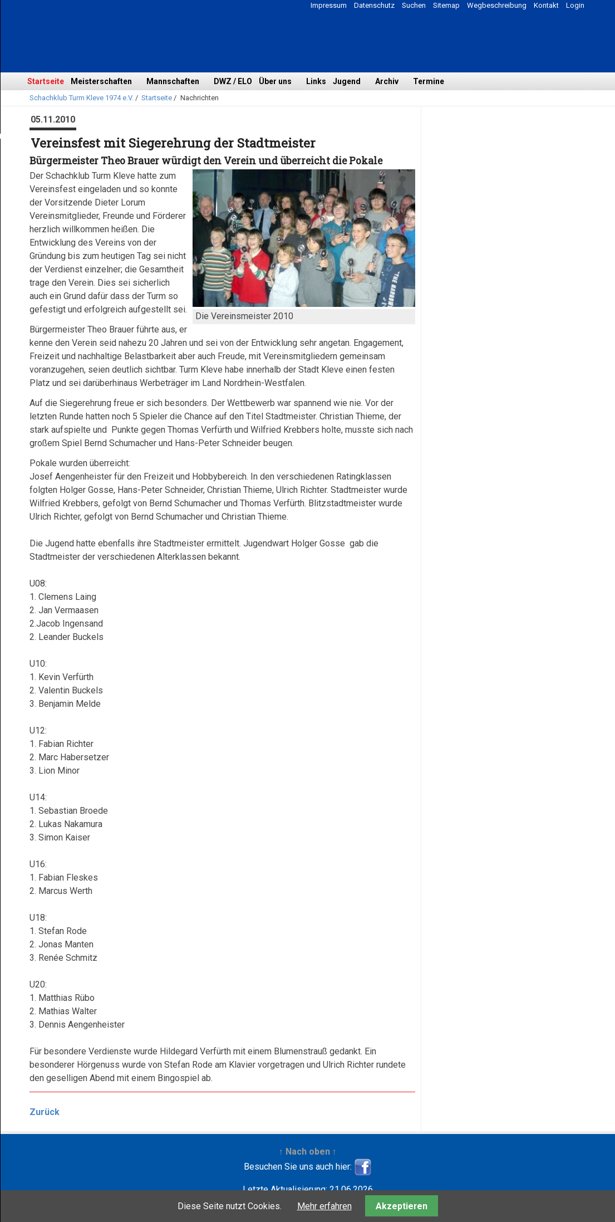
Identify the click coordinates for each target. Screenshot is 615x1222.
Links (316, 81)
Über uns (275, 81)
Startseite (45, 81)
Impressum (329, 5)
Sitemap (446, 5)
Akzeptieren (401, 1206)
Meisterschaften (101, 81)
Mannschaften (172, 81)
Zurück (44, 1112)
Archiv (386, 81)
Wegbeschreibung (497, 5)
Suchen (414, 5)
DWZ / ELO (233, 81)
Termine (428, 81)
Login (575, 5)
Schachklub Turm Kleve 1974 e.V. (81, 98)
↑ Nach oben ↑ (308, 1151)
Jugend (347, 81)
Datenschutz (374, 5)
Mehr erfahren (324, 1206)
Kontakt (546, 5)
